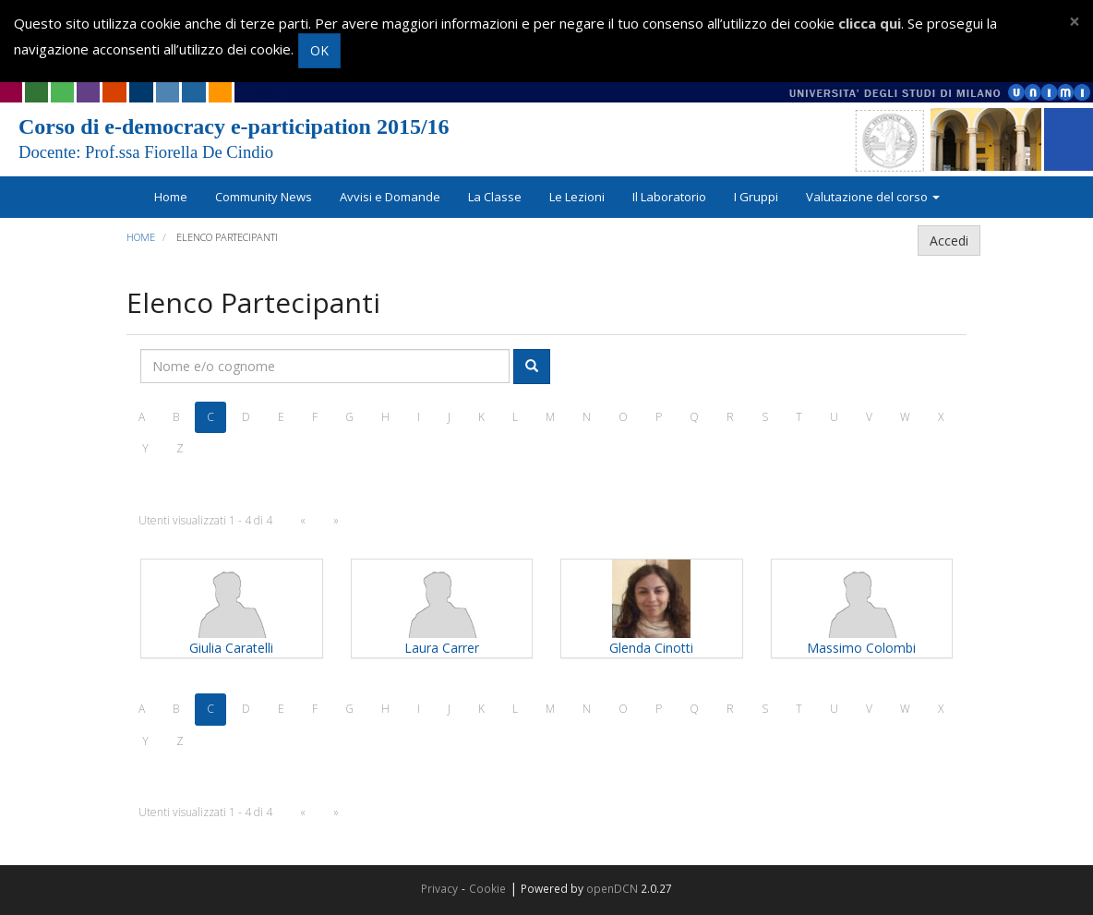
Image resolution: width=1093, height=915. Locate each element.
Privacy (439, 888)
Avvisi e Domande (390, 196)
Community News (263, 196)
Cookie (487, 888)
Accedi (949, 240)
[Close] (1074, 21)
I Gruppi (756, 196)
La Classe (495, 196)
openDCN (612, 888)
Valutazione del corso (873, 196)
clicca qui (869, 23)
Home (170, 196)
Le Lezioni (577, 196)
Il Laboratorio (669, 196)
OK (319, 50)
